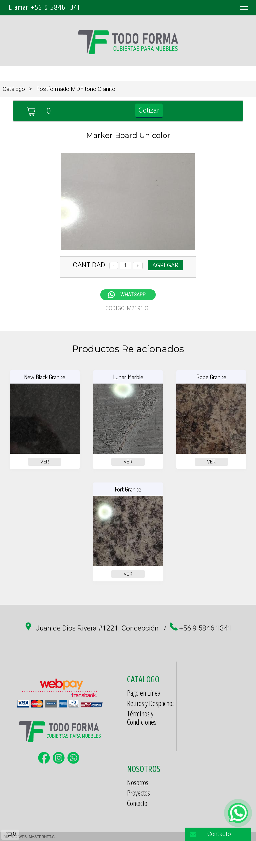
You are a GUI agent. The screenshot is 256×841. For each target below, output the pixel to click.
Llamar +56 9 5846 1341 (44, 7)
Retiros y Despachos (151, 703)
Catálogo (14, 89)
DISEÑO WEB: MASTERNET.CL (30, 837)
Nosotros (137, 782)
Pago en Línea (143, 693)
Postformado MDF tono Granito (75, 89)
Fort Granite (128, 489)
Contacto (137, 803)
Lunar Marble (128, 377)
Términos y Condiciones (141, 717)
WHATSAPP (133, 294)
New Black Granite (44, 377)
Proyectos (138, 793)
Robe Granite (211, 377)
